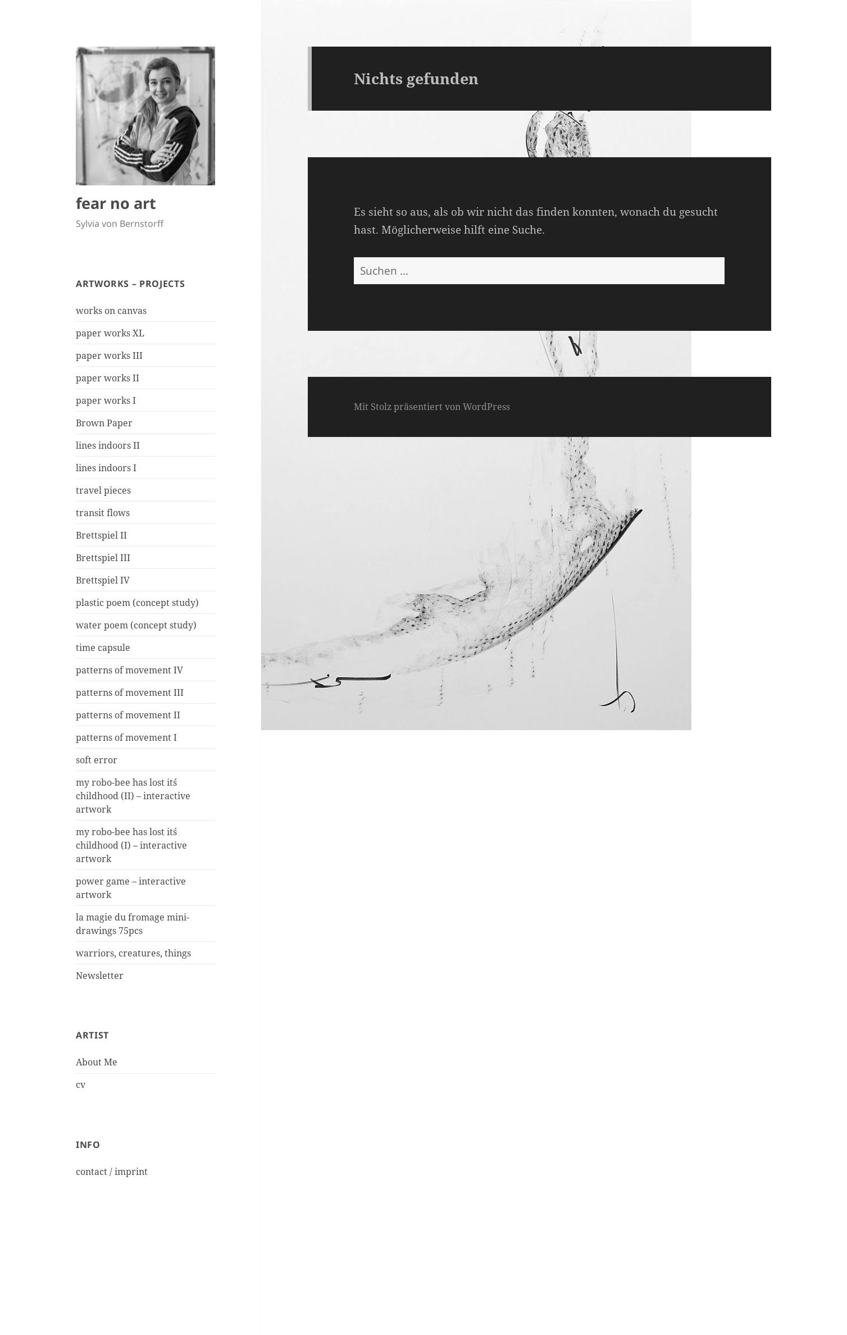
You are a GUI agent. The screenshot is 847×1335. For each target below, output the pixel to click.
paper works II (107, 378)
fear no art (116, 203)
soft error (96, 760)
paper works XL (110, 333)
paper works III (109, 355)
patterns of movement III (130, 692)
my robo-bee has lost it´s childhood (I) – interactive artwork (131, 845)
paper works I (106, 400)
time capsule (103, 647)
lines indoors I (106, 468)
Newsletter (100, 975)
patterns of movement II (128, 715)
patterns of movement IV (129, 670)
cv (80, 1084)
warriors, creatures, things (133, 953)
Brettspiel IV (103, 580)
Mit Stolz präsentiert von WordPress (432, 406)
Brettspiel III (103, 558)
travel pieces (103, 490)
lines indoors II (108, 445)
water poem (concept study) (136, 625)
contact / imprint (112, 1171)
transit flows (103, 513)
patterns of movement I (126, 737)
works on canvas (111, 310)
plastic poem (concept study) (137, 602)
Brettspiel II (101, 535)
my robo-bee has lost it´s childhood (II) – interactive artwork (133, 795)
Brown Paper (104, 423)
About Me (96, 1062)
